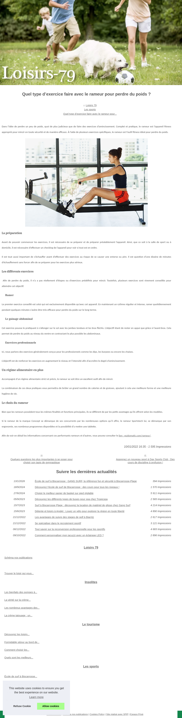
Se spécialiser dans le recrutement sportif (58, 523)
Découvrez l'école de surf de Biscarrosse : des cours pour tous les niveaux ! (77, 487)
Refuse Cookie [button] (22, 706)
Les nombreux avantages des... (22, 607)
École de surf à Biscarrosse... (20, 676)
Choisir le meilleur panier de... (21, 692)
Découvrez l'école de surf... (19, 684)
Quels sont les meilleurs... (18, 657)
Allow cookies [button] (50, 706)
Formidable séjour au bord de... (21, 642)
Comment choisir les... (16, 649)
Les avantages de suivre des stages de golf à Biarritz (64, 517)
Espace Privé (136, 714)
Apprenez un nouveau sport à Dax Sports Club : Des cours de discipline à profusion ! (145, 461)
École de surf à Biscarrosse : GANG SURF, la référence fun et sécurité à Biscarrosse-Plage (86, 481)
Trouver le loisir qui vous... (19, 573)
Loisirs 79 (91, 105)
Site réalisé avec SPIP (117, 714)
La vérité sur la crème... (17, 600)
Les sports (90, 109)
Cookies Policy (97, 714)
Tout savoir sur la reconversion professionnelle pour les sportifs (70, 529)
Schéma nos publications (18, 557)
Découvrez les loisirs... (17, 634)
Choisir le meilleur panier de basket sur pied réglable (64, 493)
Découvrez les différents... (18, 699)
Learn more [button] (36, 697)
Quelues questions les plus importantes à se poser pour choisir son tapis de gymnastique (41, 461)
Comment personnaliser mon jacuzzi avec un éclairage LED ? (69, 535)
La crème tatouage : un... (18, 615)
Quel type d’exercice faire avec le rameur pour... (90, 113)
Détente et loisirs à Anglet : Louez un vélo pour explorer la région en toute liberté (79, 511)
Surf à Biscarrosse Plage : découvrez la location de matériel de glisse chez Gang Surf (82, 505)
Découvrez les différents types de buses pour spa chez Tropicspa (71, 499)
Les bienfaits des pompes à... (20, 592)
